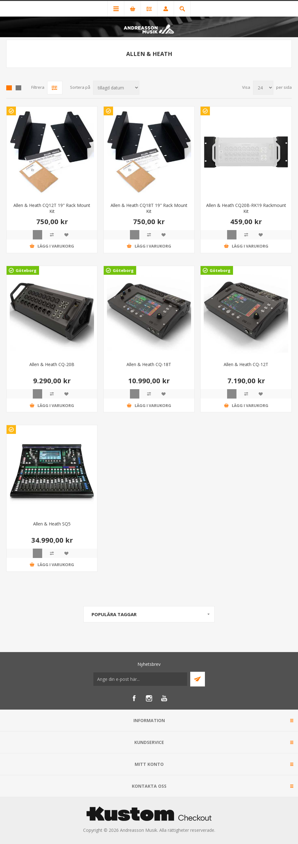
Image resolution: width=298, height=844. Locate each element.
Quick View (37, 234)
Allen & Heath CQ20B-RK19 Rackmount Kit (246, 208)
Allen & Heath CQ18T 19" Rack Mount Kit (149, 208)
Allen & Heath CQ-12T (246, 364)
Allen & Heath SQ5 (52, 524)
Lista (18, 87)
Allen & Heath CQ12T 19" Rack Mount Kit (51, 208)
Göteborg (26, 270)
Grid (9, 87)
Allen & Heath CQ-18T (149, 364)
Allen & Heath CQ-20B (51, 364)
